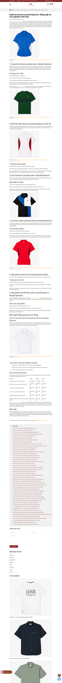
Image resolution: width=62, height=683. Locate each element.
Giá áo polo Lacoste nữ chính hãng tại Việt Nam (24, 463)
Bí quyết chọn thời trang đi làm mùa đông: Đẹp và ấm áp (25, 502)
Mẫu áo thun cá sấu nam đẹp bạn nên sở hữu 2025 (21, 617)
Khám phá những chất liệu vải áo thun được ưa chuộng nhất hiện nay (29, 483)
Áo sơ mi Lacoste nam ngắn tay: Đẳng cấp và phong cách (26, 432)
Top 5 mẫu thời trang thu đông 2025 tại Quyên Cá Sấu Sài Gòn (27, 481)
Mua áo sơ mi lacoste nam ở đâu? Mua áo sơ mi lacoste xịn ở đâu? (27, 434)
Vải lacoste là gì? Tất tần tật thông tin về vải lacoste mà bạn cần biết (28, 497)
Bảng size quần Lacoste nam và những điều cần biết (25, 447)
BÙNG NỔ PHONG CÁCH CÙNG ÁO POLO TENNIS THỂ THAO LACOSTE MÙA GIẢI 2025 (32, 514)
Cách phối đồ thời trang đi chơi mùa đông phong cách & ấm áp (27, 500)
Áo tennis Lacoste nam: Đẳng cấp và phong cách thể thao (26, 455)
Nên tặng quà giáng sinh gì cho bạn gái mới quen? (24, 522)
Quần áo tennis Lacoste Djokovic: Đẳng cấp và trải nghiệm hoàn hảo (28, 451)
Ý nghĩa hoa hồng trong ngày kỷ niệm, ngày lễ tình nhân (25, 524)
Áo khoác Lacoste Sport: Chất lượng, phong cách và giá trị (26, 457)
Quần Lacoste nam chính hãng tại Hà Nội (22, 442)
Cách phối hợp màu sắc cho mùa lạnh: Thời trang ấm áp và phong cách (29, 498)
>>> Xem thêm (14, 426)
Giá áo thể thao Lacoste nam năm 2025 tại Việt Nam (25, 453)
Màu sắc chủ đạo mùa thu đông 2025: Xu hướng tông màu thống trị (28, 479)
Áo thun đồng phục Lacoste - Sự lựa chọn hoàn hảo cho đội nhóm (28, 487)
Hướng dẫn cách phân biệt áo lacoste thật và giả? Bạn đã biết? (27, 495)
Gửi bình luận (13, 546)
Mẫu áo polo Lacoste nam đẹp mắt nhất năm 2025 (24, 471)
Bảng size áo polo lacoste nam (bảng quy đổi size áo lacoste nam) (28, 475)
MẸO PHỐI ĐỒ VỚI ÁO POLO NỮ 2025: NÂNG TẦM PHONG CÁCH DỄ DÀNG (29, 518)
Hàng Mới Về (12, 560)
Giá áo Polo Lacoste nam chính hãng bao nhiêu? (24, 473)
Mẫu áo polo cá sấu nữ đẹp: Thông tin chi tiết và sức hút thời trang (28, 461)
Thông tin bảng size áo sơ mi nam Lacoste (22, 438)
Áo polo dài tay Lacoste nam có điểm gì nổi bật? (23, 477)
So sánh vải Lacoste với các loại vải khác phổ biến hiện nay (26, 489)
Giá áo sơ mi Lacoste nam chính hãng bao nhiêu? (24, 436)
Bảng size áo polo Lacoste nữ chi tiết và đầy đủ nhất (24, 465)
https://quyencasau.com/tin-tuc (43, 420)
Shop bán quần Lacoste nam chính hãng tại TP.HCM (25, 440)
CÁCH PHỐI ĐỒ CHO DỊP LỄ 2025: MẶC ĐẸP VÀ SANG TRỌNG (26, 516)
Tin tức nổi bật (14, 576)
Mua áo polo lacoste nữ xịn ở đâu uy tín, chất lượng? (25, 459)
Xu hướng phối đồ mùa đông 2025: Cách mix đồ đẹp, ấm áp (26, 506)
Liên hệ (11, 572)
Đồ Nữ (10, 564)
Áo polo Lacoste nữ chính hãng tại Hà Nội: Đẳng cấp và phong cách (28, 467)
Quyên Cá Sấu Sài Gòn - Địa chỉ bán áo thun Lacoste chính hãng (27, 493)
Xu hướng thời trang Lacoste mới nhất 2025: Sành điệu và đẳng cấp (28, 491)
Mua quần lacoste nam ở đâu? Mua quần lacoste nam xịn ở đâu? (27, 444)
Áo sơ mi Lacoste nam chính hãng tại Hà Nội (20, 658)
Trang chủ (11, 555)
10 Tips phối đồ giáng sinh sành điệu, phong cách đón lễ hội (26, 504)
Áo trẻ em (11, 567)
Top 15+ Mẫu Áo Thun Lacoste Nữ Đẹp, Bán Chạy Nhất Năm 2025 (27, 510)
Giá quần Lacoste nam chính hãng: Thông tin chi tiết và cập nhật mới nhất (30, 445)
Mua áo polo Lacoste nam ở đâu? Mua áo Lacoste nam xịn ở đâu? (27, 469)
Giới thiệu (11, 557)
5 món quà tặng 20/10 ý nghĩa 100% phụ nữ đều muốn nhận (26, 520)
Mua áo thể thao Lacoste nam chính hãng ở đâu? (24, 449)
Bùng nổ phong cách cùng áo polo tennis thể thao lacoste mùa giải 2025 (29, 485)
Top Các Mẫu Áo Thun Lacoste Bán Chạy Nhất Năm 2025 (26, 508)
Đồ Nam (11, 562)
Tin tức (10, 569)
